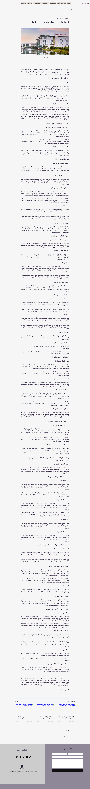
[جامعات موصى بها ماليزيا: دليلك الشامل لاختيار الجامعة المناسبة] (66, 709)
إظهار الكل (17, 701)
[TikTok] (30, 757)
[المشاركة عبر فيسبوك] (68, 690)
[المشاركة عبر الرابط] (58, 690)
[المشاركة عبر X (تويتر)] (65, 690)
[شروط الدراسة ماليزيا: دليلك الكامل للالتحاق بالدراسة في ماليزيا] (24, 709)
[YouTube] (27, 757)
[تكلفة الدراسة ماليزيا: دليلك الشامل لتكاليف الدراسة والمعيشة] (45, 709)
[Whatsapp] (14, 757)
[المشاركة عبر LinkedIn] (62, 690)
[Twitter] (23, 757)
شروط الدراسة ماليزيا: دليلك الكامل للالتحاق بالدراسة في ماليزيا (25, 717)
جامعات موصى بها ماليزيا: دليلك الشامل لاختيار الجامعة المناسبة (66, 717)
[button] (16, 9)
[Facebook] (20, 757)
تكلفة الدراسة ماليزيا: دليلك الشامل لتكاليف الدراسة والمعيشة (46, 717)
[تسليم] (67, 770)
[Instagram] (17, 757)
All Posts (73, 9)
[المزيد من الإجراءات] (22, 18)
